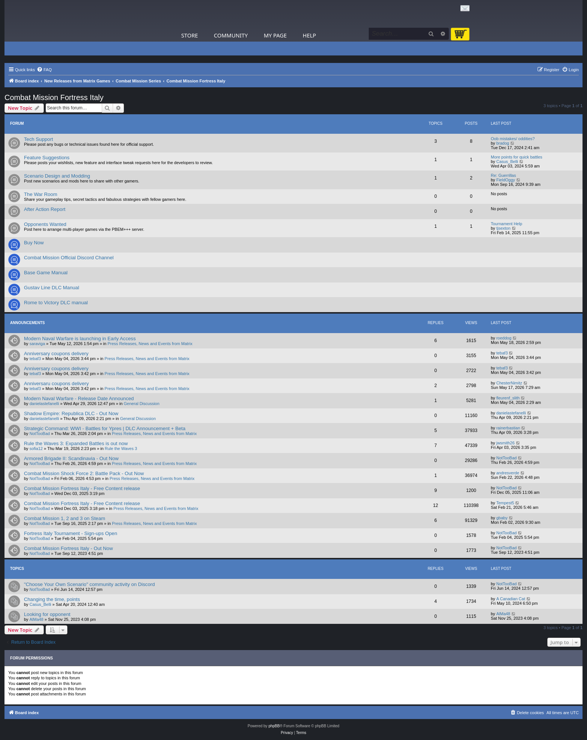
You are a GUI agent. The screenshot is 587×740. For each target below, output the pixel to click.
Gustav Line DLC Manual (51, 287)
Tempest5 (505, 503)
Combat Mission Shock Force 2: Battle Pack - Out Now (84, 473)
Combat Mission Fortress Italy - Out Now (68, 548)
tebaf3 (35, 358)
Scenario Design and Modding (57, 176)
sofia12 (36, 448)
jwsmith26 (505, 443)
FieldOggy (505, 180)
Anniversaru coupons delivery (56, 383)
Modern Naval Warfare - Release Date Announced (79, 398)
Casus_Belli (507, 161)
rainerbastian (508, 428)
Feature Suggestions (47, 157)
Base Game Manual (46, 272)
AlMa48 (36, 619)
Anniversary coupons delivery (56, 353)
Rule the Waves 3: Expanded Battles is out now (76, 443)
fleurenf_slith (508, 398)
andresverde (507, 473)
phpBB (274, 726)
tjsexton (503, 228)
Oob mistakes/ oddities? (513, 138)
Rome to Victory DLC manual (56, 302)
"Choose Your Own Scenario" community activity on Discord (89, 584)
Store (189, 35)
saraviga (37, 343)
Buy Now (34, 242)
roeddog (503, 338)
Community (230, 35)
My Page (275, 35)
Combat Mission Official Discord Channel (68, 257)
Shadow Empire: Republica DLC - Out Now (71, 413)
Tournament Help (506, 223)
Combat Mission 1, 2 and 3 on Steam (64, 518)
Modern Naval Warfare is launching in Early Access (80, 338)
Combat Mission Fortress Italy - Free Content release (82, 488)
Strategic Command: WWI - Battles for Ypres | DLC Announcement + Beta (104, 428)
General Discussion (141, 403)
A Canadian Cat (510, 598)
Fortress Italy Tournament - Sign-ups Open (70, 533)
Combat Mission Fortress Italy (54, 97)
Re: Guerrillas (503, 175)
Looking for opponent (47, 614)
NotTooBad (40, 433)
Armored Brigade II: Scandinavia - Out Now (71, 458)
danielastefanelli (44, 403)
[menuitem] (44, 69)
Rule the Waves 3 (121, 448)
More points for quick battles (516, 157)
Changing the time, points (52, 599)
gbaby (502, 518)
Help (309, 35)
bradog (502, 143)
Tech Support (38, 139)
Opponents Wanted (45, 224)
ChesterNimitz (509, 383)
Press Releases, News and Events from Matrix (149, 343)
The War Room (40, 194)
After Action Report (45, 209)
